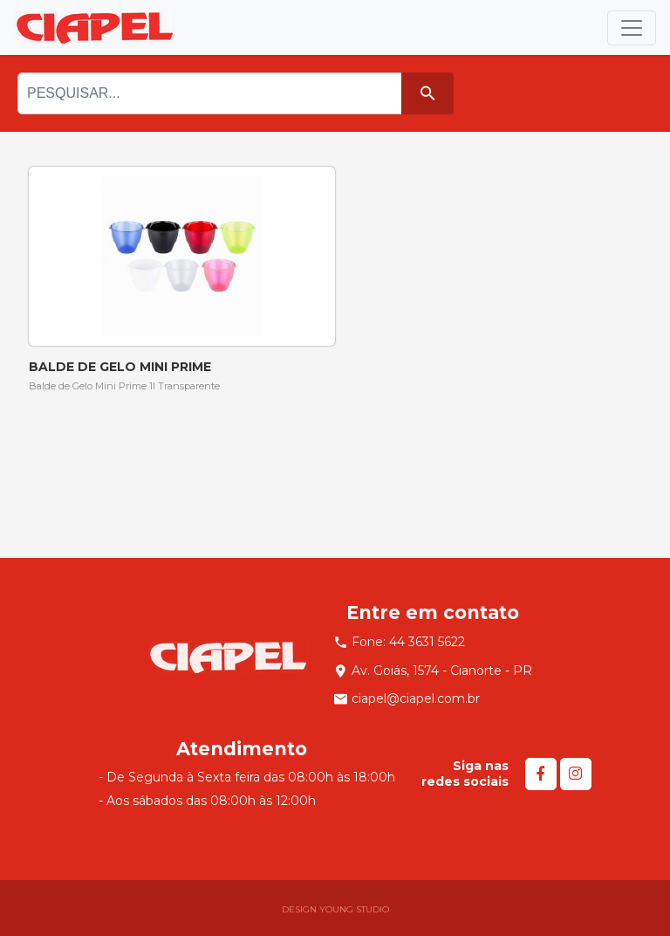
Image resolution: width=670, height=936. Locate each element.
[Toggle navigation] (631, 27)
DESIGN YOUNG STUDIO (335, 909)
